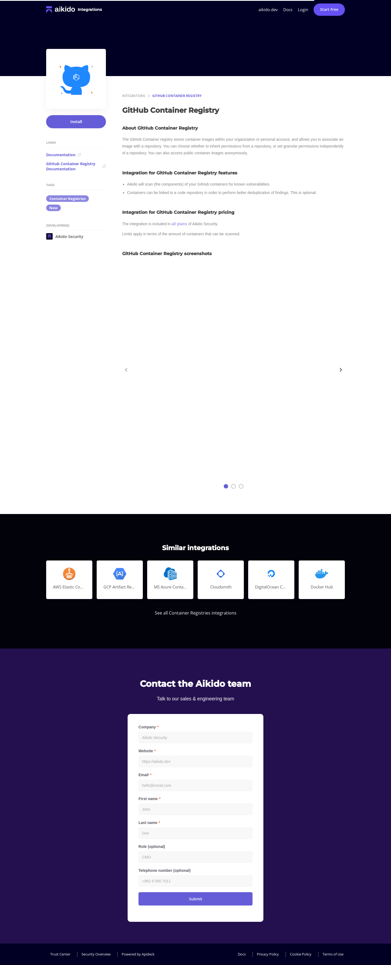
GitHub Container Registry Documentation (76, 166)
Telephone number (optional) (164, 870)
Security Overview (96, 954)
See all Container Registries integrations (196, 613)
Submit (195, 898)
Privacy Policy (268, 954)
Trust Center (60, 954)
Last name (147, 822)
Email (143, 775)
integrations (133, 95)
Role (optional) (151, 846)
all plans (179, 223)
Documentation (63, 154)
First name (148, 799)
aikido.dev (268, 9)
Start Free (329, 9)
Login (303, 9)
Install (76, 121)
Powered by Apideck (138, 954)
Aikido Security (64, 236)
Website (145, 751)
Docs (287, 9)
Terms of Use (333, 954)
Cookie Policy (300, 954)
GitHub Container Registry (176, 95)
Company (147, 727)
